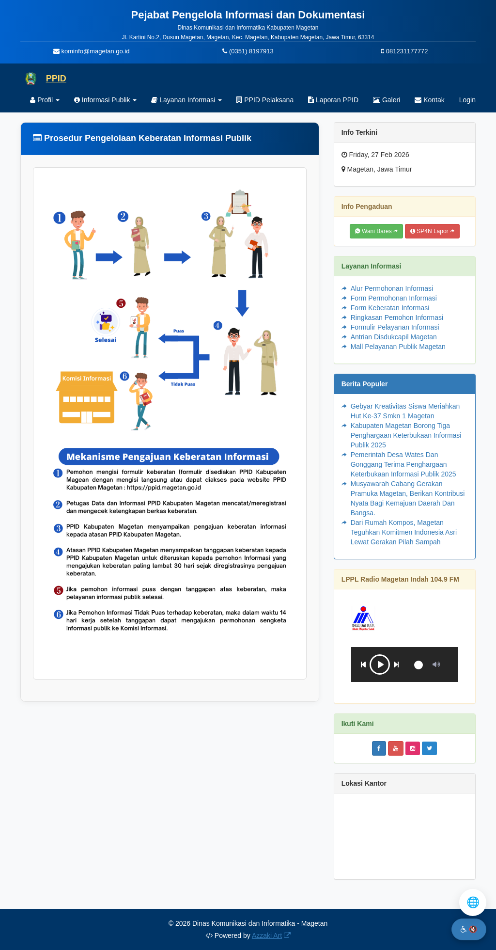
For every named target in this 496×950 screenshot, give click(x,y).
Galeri (386, 100)
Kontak (429, 100)
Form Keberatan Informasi (390, 308)
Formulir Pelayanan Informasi (395, 327)
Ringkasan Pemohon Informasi (397, 317)
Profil (45, 100)
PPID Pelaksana (265, 100)
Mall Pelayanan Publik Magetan (398, 346)
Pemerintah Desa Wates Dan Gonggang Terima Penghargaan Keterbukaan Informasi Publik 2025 (403, 464)
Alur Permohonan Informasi (392, 288)
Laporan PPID (333, 100)
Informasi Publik (105, 100)
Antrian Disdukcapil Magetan (394, 337)
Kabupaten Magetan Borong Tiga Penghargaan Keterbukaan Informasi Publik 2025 (406, 435)
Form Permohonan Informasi (394, 298)
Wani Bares (376, 231)
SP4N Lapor (432, 231)
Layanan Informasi (186, 100)
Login (467, 100)
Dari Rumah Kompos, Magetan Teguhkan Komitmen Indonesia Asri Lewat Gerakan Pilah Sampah (404, 532)
